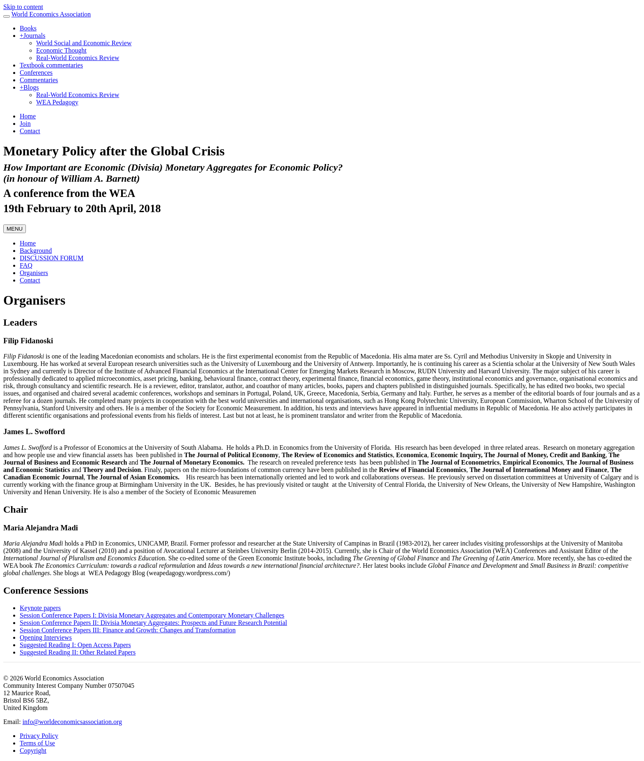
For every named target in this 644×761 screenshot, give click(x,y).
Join (25, 123)
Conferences (36, 72)
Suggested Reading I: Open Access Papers (75, 644)
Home (28, 116)
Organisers (34, 272)
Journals (32, 35)
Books (28, 28)
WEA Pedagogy (57, 102)
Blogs (29, 87)
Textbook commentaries (51, 65)
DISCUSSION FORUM (51, 257)
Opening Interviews (46, 637)
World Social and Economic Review (83, 42)
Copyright (33, 750)
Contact (30, 130)
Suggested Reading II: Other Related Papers (78, 652)
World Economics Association (51, 14)
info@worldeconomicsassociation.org (72, 721)
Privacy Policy (39, 735)
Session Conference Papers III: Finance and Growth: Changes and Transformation (128, 630)
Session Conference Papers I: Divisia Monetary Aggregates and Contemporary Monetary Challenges (152, 615)
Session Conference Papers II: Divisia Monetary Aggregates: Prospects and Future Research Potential (153, 622)
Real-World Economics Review (77, 57)
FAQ (26, 265)
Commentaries (39, 79)
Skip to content (23, 6)
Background (36, 250)
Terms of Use (37, 743)
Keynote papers (40, 607)
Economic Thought (61, 50)
